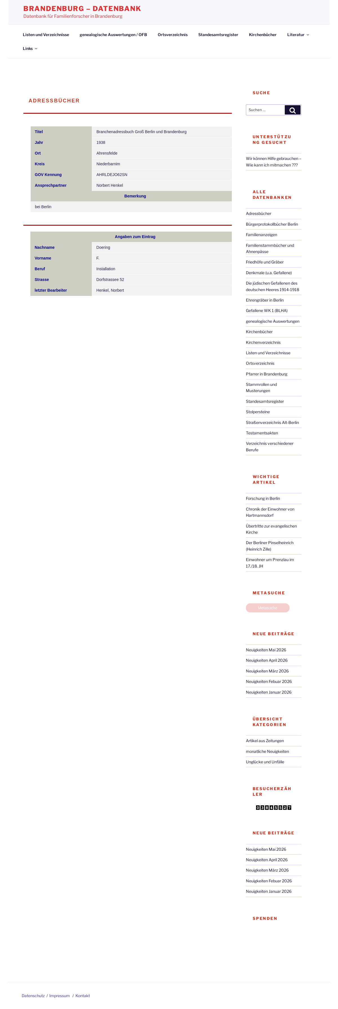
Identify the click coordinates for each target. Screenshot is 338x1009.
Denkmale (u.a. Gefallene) (269, 272)
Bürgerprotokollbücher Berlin (272, 224)
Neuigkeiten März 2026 (267, 671)
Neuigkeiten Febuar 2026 (269, 681)
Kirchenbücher (263, 34)
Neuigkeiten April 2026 (267, 660)
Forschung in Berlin (263, 498)
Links (30, 48)
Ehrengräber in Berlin (265, 300)
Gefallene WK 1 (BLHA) (267, 310)
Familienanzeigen (261, 234)
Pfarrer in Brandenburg (266, 373)
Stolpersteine (258, 411)
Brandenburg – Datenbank (82, 9)
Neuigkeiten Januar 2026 (269, 692)
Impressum (59, 995)
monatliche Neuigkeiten (267, 751)
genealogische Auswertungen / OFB (113, 34)
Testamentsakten (262, 432)
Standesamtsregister (218, 34)
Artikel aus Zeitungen (265, 740)
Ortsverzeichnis (173, 34)
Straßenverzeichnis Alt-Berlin (272, 422)
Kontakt (82, 995)
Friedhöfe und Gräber (265, 262)
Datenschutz (33, 995)
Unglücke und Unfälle (265, 761)
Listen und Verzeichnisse (46, 34)
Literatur (298, 34)
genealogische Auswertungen (272, 321)
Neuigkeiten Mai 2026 (266, 649)
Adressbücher (258, 213)
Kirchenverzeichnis (263, 342)
